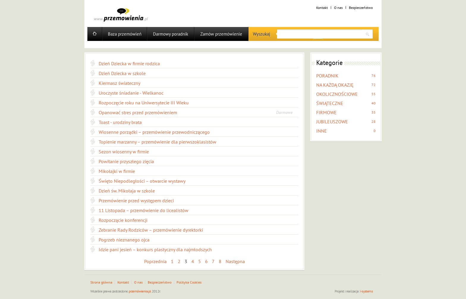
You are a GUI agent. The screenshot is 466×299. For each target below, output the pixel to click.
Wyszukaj (261, 34)
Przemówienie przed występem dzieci (136, 200)
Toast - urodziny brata (120, 122)
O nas (338, 7)
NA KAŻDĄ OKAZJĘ (335, 85)
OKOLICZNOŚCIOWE (337, 94)
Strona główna (101, 282)
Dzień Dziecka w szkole (122, 73)
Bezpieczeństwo (361, 7)
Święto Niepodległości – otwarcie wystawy (142, 181)
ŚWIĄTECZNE (329, 103)
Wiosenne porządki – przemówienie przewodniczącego (154, 132)
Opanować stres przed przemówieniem (138, 112)
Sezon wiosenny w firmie (124, 152)
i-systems (366, 291)
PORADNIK (327, 76)
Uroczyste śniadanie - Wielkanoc (131, 93)
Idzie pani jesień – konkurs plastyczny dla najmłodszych (155, 249)
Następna (235, 261)
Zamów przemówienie (221, 34)
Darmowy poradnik (170, 34)
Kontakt (322, 7)
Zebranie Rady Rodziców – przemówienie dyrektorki (151, 230)
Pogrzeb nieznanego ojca (124, 240)
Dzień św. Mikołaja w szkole (127, 191)
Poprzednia (155, 261)
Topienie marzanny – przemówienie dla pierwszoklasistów (157, 142)
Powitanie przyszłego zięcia (126, 161)
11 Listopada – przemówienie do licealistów (143, 210)
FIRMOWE (326, 112)
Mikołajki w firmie (117, 171)
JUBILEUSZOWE (332, 122)
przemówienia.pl (140, 291)
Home (94, 34)
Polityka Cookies (189, 282)
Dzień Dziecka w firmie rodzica (129, 63)
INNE (321, 131)
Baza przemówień (124, 34)
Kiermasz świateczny (119, 83)
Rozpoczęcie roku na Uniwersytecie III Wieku (144, 103)
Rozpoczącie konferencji (123, 220)
